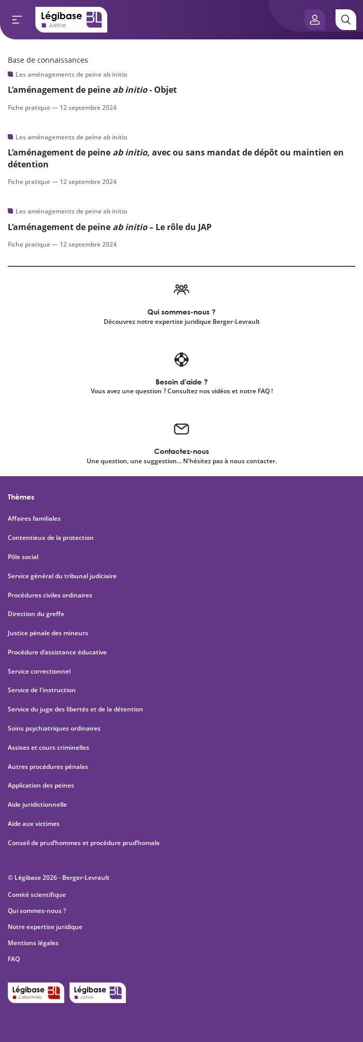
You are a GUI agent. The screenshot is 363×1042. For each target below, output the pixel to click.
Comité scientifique (37, 894)
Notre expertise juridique (45, 926)
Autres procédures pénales (48, 767)
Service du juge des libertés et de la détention (75, 709)
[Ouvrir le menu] (17, 19)
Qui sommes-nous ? (37, 910)
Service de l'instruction (42, 690)
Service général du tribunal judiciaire (62, 576)
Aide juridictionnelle (37, 805)
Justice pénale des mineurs (48, 633)
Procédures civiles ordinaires (50, 595)
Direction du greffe (36, 614)
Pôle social (23, 557)
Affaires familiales (34, 519)
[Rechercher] (346, 19)
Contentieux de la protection (51, 538)
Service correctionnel (39, 671)
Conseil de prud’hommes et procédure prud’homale (84, 843)
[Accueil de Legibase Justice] (71, 20)
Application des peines (41, 785)
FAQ (14, 958)
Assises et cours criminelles (48, 748)
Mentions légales (33, 942)
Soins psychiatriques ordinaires (54, 728)
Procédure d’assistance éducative (58, 652)
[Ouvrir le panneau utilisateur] (314, 19)
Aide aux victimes (34, 824)
